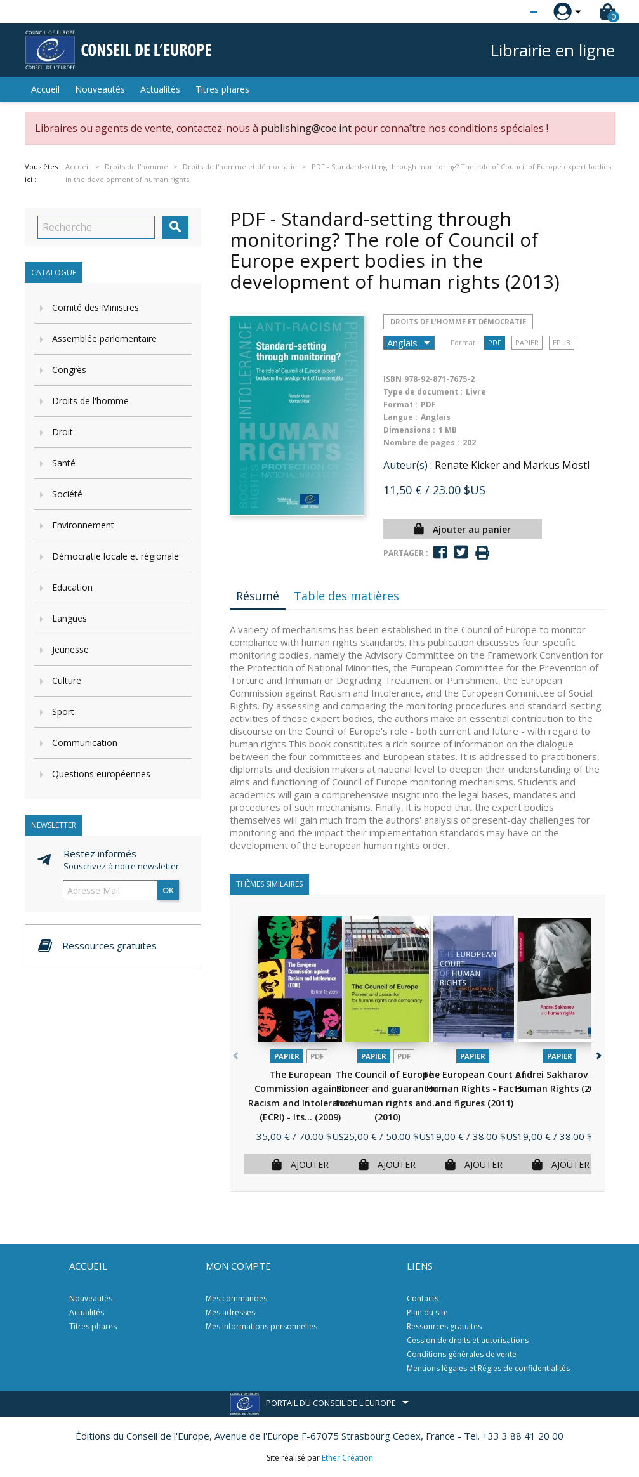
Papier (527, 342)
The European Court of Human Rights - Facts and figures (474, 1088)
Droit (62, 432)
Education (72, 587)
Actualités (160, 89)
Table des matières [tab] (346, 595)
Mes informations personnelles (261, 1326)
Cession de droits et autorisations (468, 1340)
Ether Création (347, 1457)
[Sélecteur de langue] (507, 12)
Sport (63, 712)
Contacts (422, 1298)
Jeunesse (70, 649)
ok (168, 890)
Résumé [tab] (257, 595)
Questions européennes (101, 774)
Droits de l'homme (90, 401)
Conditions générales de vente (462, 1354)
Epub (561, 342)
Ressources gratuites (444, 1326)
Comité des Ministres (95, 307)
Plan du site (427, 1312)
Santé (64, 463)
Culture (66, 680)
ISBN (392, 379)
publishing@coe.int (306, 128)
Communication (84, 743)
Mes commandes (236, 1298)
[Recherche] (96, 227)
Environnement (83, 525)
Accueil (45, 89)
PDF (494, 342)
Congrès (69, 370)
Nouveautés (100, 89)
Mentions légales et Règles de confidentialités (488, 1368)
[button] (598, 1053)
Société (67, 494)
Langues (69, 618)
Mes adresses (230, 1312)
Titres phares (222, 89)
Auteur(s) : (407, 465)
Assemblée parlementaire (104, 338)
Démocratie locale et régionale (115, 556)
